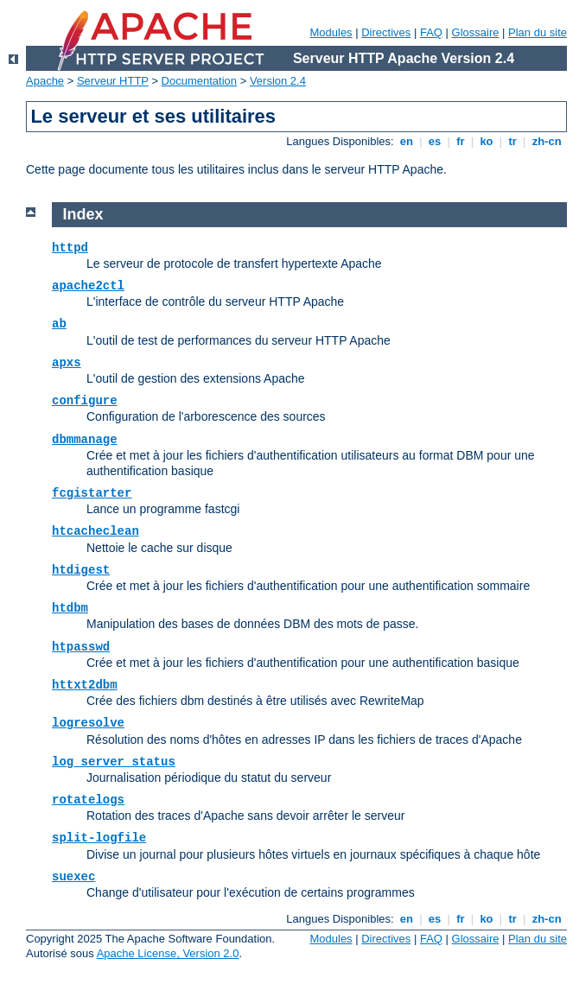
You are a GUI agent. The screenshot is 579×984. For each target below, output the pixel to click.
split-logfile (99, 838)
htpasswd (81, 647)
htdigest (81, 570)
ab (59, 324)
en (406, 141)
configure (85, 401)
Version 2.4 (278, 80)
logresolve (88, 723)
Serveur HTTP (113, 80)
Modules (330, 32)
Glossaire (475, 32)
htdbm (70, 608)
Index (83, 214)
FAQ (431, 32)
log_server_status (113, 762)
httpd (70, 248)
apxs (66, 363)
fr (461, 141)
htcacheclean (95, 531)
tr (513, 141)
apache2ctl (88, 286)
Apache (45, 80)
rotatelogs (88, 800)
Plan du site (537, 32)
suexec (73, 877)
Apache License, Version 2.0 (168, 953)
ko (486, 141)
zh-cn (546, 141)
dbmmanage (85, 440)
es (434, 141)
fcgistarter (91, 493)
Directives (385, 32)
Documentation (199, 80)
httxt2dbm (85, 685)
